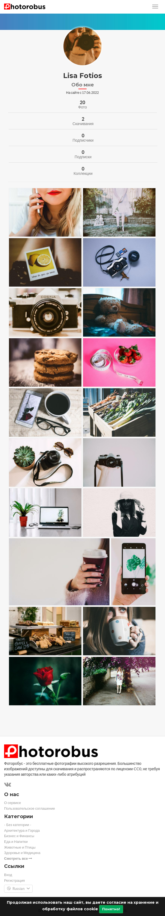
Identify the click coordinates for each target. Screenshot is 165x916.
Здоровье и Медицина (22, 853)
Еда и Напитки (16, 842)
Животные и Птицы (19, 847)
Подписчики (82, 140)
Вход (8, 875)
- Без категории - (17, 825)
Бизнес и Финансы (19, 836)
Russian (18, 889)
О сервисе (12, 803)
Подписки (83, 157)
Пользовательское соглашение (29, 808)
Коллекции (83, 173)
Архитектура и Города (22, 830)
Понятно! (111, 909)
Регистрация (14, 880)
